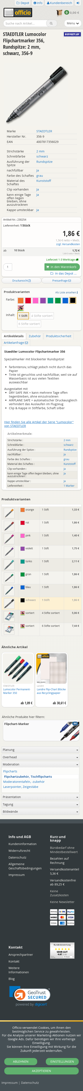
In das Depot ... (63, 273)
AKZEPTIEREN (41, 1071)
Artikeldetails (14, 336)
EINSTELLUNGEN (62, 1061)
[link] (30, 996)
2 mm (40, 151)
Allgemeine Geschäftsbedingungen (25, 866)
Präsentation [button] (40, 797)
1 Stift (23, 316)
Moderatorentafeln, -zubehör (24, 782)
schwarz (42, 156)
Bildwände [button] (40, 811)
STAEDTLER (44, 131)
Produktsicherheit (58, 336)
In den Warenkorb (61, 267)
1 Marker (69, 485)
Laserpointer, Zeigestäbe (20, 787)
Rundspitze (44, 162)
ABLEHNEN (21, 1061)
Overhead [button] (40, 757)
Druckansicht (21, 280)
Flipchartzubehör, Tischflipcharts (28, 777)
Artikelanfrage (16, 343)
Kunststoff (43, 181)
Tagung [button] (40, 804)
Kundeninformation (23, 844)
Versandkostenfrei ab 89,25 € (63, 882)
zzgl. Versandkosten (68, 244)
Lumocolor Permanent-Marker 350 (16, 691)
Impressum (9, 1083)
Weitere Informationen (19, 970)
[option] (17, 681)
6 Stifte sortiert (29, 324)
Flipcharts (10, 771)
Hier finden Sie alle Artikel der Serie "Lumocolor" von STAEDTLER (39, 424)
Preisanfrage (61, 280)
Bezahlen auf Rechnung (59, 860)
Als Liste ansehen (66, 292)
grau (39, 176)
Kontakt (14, 961)
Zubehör (35, 336)
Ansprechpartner (21, 955)
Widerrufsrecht (19, 851)
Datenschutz (30, 1083)
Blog (12, 979)
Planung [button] (40, 750)
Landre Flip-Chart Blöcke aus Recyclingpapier (51, 691)
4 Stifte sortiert (42, 316)
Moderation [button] (40, 764)
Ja (37, 170)
